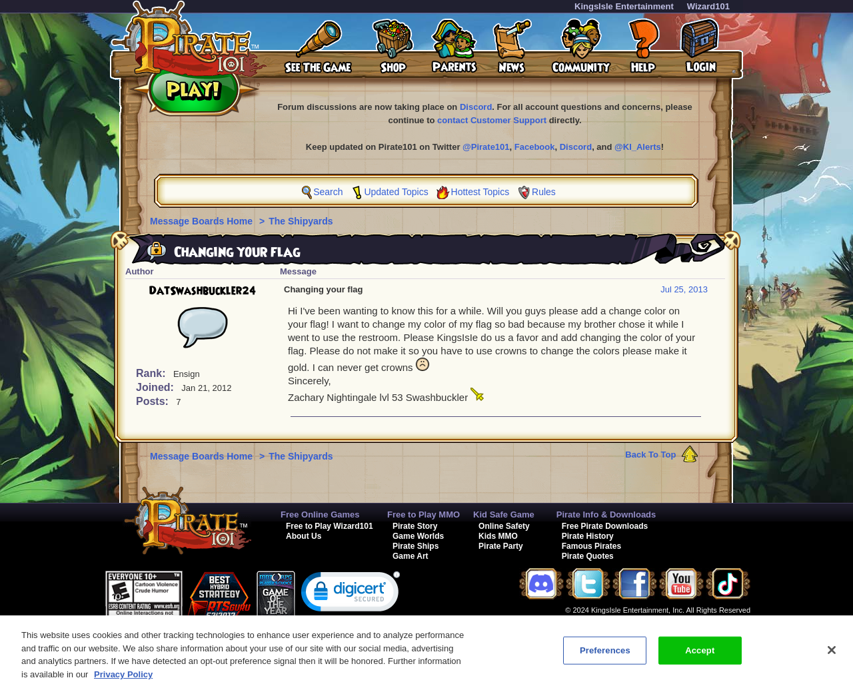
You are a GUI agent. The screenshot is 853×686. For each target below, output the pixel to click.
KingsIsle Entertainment (624, 6)
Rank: (152, 373)
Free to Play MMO (423, 514)
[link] (351, 594)
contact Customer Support (491, 120)
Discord (476, 107)
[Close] (831, 658)
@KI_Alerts (637, 147)
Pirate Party (500, 546)
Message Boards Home (202, 221)
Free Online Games (320, 514)
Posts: (153, 401)
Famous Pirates (591, 546)
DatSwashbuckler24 (202, 291)
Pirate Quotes (588, 556)
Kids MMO (498, 536)
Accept (699, 658)
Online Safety (504, 526)
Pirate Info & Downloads (606, 514)
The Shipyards (301, 221)
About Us (303, 536)
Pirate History (588, 536)
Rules (544, 191)
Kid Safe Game (503, 514)
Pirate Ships (415, 546)
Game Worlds (418, 536)
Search (328, 191)
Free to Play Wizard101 (329, 526)
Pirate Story (415, 526)
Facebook (534, 147)
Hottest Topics (480, 191)
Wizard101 (708, 6)
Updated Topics (396, 191)
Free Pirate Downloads (605, 526)
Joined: (156, 387)
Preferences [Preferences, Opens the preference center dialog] (605, 658)
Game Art (410, 556)
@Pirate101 (486, 147)
